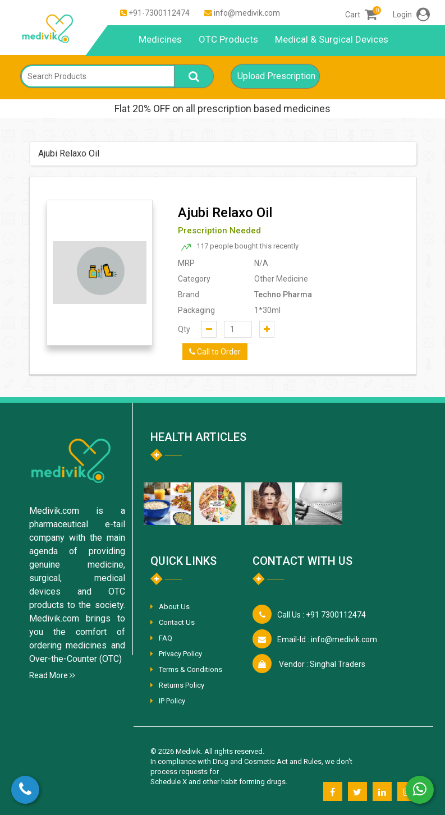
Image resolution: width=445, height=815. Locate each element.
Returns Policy (181, 685)
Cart (361, 14)
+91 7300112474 (321, 614)
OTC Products (228, 39)
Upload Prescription (276, 76)
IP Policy (172, 701)
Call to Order (215, 351)
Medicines (160, 39)
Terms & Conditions (190, 669)
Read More (52, 675)
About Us (174, 606)
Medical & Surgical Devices (331, 39)
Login (411, 14)
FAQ (165, 638)
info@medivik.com (247, 12)
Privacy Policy (180, 654)
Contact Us (177, 622)
